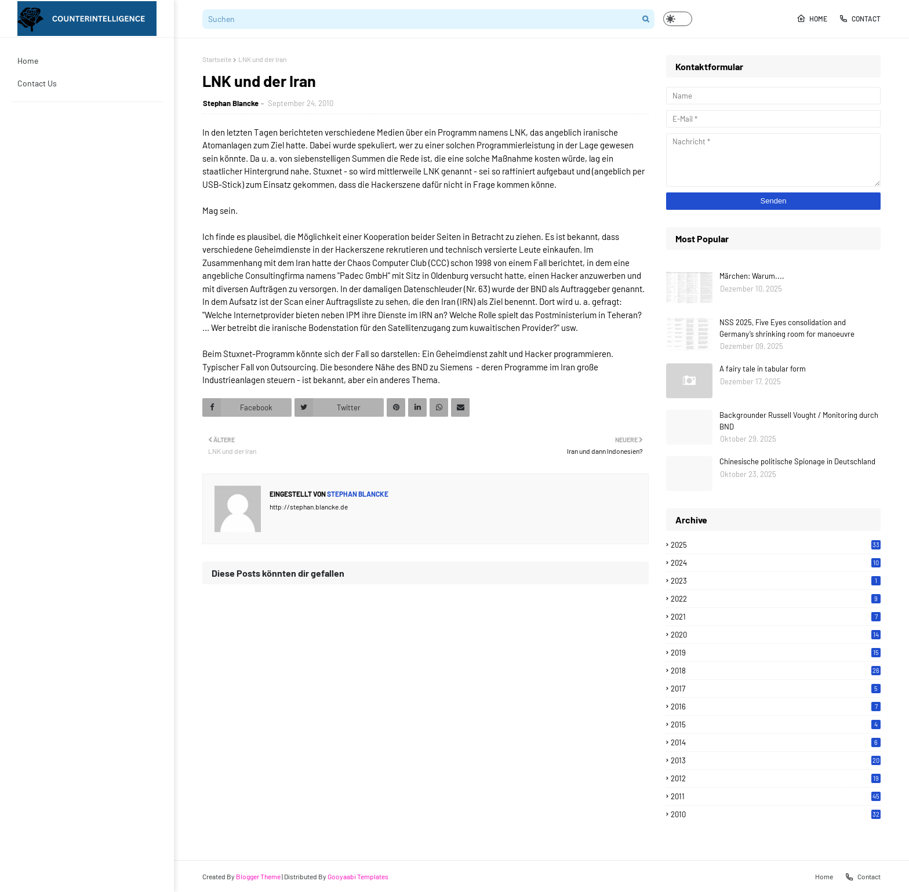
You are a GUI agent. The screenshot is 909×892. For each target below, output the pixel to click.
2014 (776, 742)
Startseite (216, 59)
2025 (776, 544)
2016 (776, 706)
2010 (776, 814)
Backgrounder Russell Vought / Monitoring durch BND (798, 420)
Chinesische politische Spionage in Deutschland (797, 461)
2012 (776, 778)
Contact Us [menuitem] (37, 83)
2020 (776, 634)
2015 (776, 724)
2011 (776, 796)
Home (812, 18)
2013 (776, 760)
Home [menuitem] (27, 60)
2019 (776, 652)
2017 (776, 688)
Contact (860, 18)
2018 (776, 670)
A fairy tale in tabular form (762, 368)
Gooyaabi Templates (358, 876)
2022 (776, 598)
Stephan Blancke (231, 103)
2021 (776, 616)
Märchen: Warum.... (751, 276)
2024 (776, 562)
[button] (677, 19)
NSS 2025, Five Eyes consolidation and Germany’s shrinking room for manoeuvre (787, 328)
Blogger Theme (258, 876)
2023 (776, 580)
